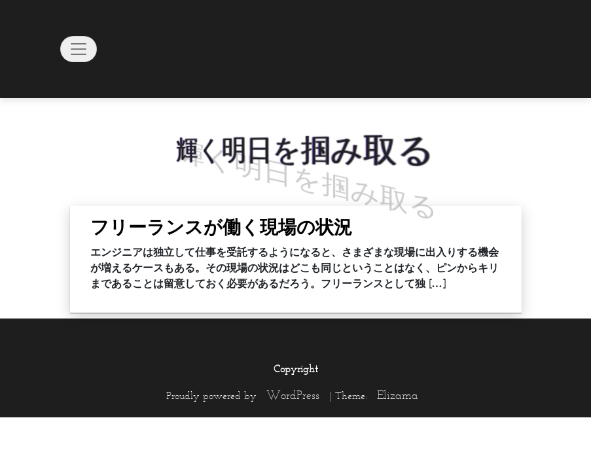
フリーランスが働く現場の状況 (221, 227)
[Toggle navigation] (78, 49)
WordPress (292, 395)
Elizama (397, 395)
